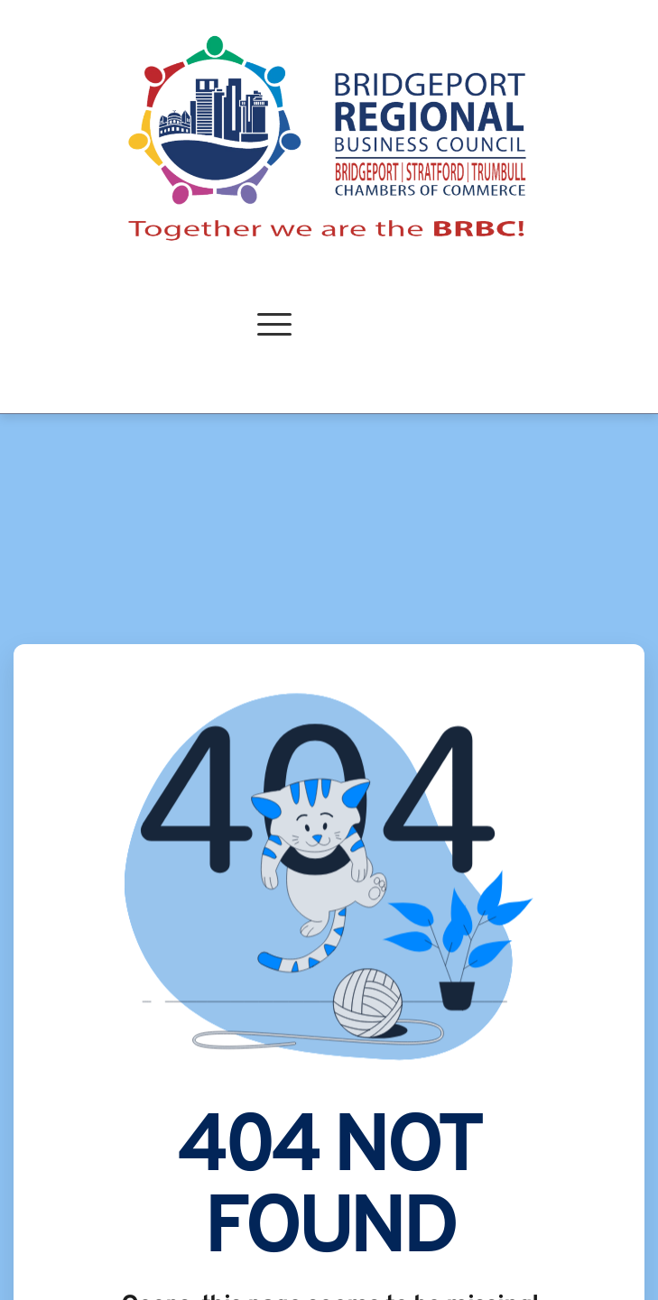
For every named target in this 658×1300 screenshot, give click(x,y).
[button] (274, 324)
